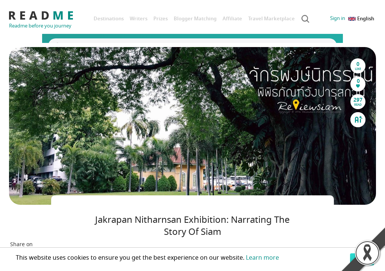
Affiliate (232, 18)
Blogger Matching (195, 18)
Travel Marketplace (271, 18)
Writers (138, 18)
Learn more (262, 257)
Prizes (160, 18)
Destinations (109, 18)
